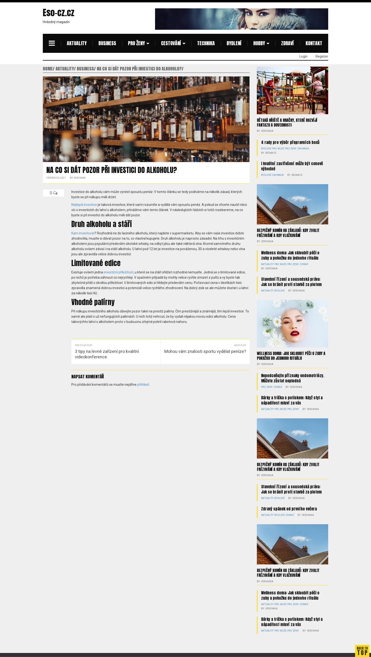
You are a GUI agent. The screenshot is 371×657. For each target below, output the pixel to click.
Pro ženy (136, 43)
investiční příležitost (118, 272)
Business (107, 43)
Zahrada (301, 148)
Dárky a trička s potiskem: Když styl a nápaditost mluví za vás (291, 400)
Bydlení (234, 43)
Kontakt (314, 43)
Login (303, 56)
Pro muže (277, 148)
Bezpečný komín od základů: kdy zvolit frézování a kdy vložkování (288, 232)
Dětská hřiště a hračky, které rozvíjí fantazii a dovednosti (287, 122)
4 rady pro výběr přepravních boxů (290, 142)
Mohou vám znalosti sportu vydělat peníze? (205, 351)
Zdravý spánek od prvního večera (289, 509)
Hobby (259, 43)
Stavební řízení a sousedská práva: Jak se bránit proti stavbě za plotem (291, 281)
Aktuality (77, 43)
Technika (206, 43)
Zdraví (287, 43)
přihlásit (143, 384)
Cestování (171, 43)
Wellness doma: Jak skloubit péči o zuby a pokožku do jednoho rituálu (290, 255)
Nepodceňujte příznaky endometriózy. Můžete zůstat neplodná (292, 377)
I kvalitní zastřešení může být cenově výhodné (292, 166)
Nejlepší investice (84, 205)
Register (322, 56)
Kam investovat (83, 233)
